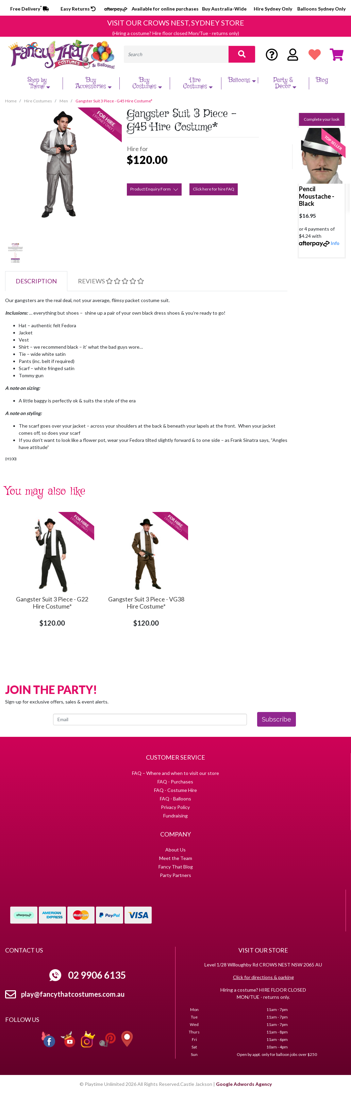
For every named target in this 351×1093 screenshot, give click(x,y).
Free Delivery (29, 9)
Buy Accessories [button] (94, 83)
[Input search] (176, 54)
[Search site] (241, 54)
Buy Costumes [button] (148, 83)
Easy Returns (78, 9)
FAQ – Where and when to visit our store (175, 773)
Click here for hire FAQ (213, 189)
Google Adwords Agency (244, 1084)
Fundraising (175, 815)
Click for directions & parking (263, 977)
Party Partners (175, 875)
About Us (175, 849)
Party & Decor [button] (285, 83)
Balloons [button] (242, 80)
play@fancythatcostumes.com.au (72, 994)
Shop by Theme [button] (40, 83)
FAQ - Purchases (175, 781)
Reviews (111, 281)
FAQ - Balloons (175, 798)
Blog (322, 80)
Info (335, 243)
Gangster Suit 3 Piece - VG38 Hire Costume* (146, 602)
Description (36, 281)
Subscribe (276, 719)
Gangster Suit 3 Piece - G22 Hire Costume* (52, 602)
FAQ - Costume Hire (175, 790)
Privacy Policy (175, 807)
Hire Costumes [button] (198, 83)
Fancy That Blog (175, 867)
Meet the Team (175, 858)
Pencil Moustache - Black (316, 196)
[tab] (36, 281)
